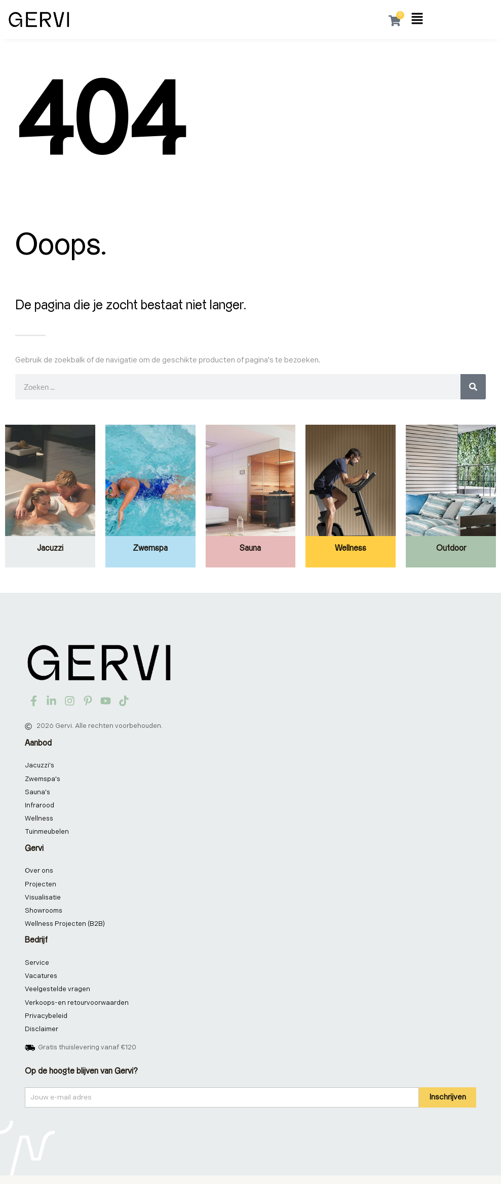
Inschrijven (447, 1106)
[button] (417, 19)
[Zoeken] (473, 386)
